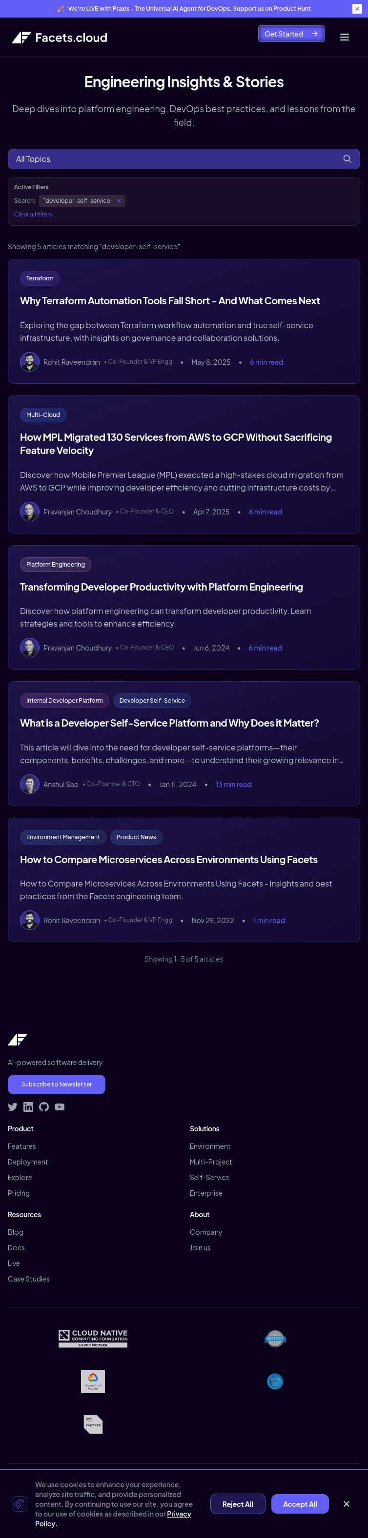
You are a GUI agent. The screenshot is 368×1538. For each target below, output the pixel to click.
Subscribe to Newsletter (56, 1084)
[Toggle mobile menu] (344, 37)
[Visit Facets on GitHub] (44, 1107)
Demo (220, 1502)
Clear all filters (33, 214)
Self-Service (209, 1177)
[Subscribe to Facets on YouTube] (59, 1107)
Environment (210, 1146)
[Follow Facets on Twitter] (13, 1107)
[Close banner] (357, 9)
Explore (20, 1177)
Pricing (19, 1192)
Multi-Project (211, 1161)
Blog (15, 1231)
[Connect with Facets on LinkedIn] (28, 1107)
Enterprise (206, 1192)
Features (22, 1146)
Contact (185, 1502)
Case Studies (29, 1278)
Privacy (115, 1502)
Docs (16, 1247)
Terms (149, 1502)
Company (206, 1231)
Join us (200, 1247)
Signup (253, 1502)
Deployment (28, 1161)
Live (14, 1263)
